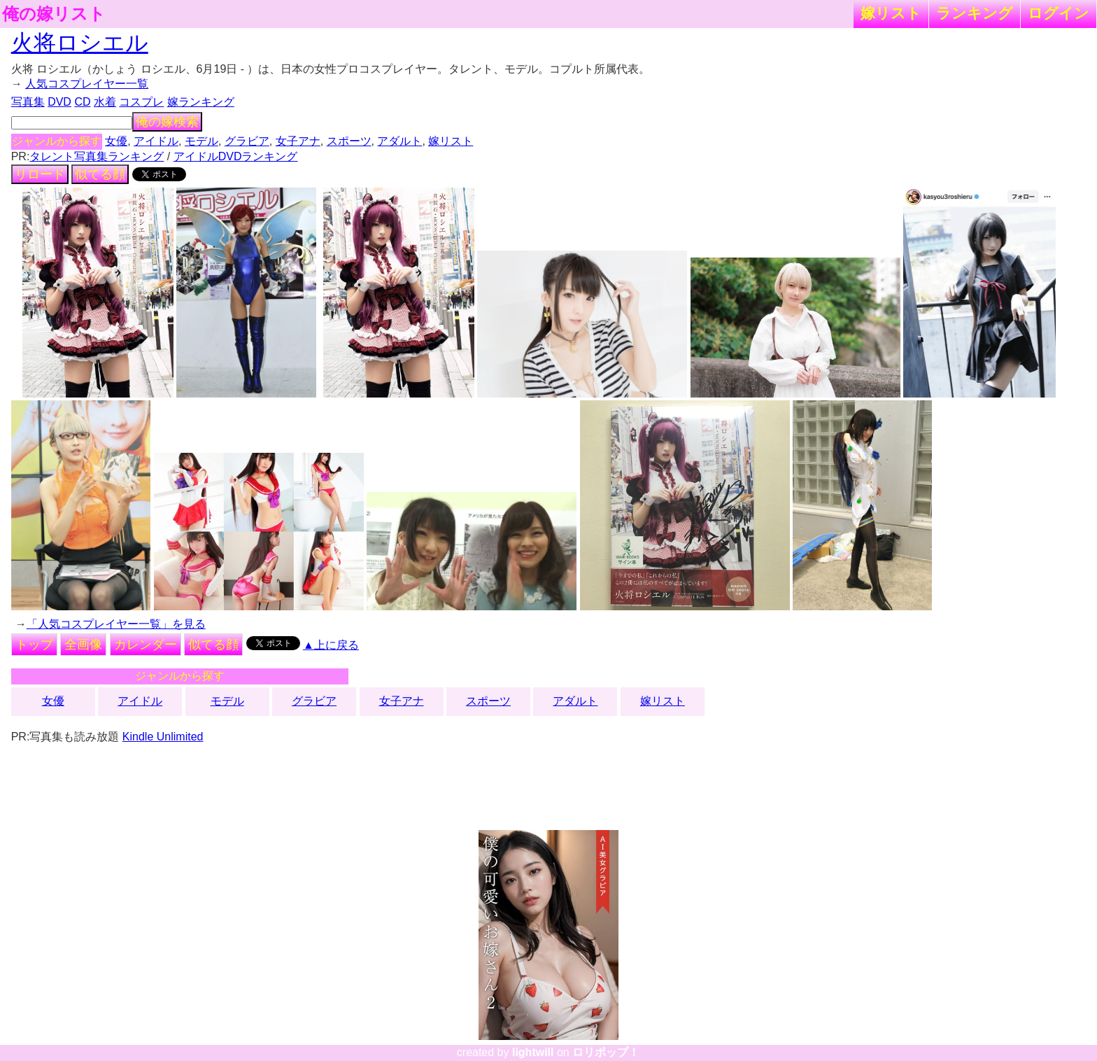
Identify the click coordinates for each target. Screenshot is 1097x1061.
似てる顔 (100, 174)
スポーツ (349, 141)
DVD (59, 102)
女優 (116, 141)
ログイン (1058, 13)
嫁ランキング (200, 102)
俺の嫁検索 (167, 122)
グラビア (247, 141)
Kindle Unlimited (163, 737)
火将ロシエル (79, 42)
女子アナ (298, 141)
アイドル (156, 141)
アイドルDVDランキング (236, 156)
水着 (105, 102)
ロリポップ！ (605, 1052)
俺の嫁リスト (54, 14)
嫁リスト (891, 13)
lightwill (533, 1052)
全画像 (83, 645)
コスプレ (141, 102)
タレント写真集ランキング (96, 156)
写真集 (28, 102)
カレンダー (145, 645)
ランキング (974, 13)
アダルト (399, 141)
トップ (34, 645)
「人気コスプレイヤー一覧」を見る (116, 624)
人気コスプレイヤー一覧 (86, 84)
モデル (201, 141)
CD (82, 102)
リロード (40, 174)
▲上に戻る (331, 645)
